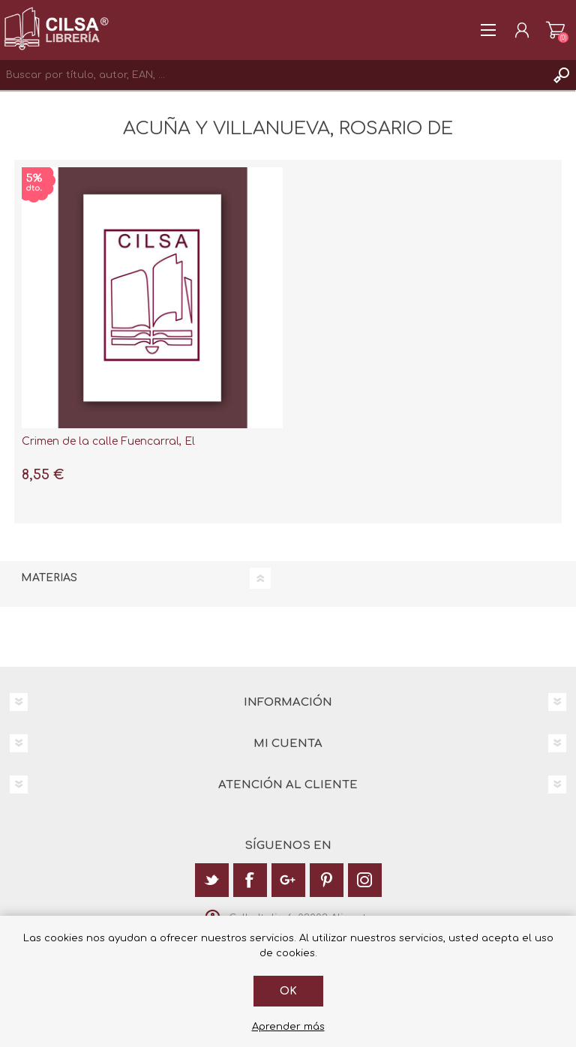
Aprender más (288, 1027)
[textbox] (273, 75)
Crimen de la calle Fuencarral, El (108, 441)
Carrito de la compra (555, 30)
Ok (288, 991)
